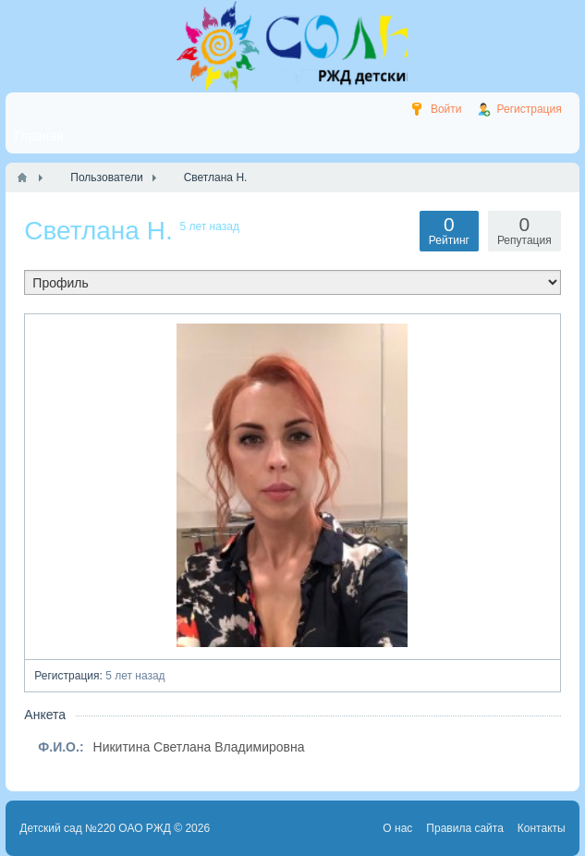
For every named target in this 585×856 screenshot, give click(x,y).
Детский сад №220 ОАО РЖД (95, 828)
